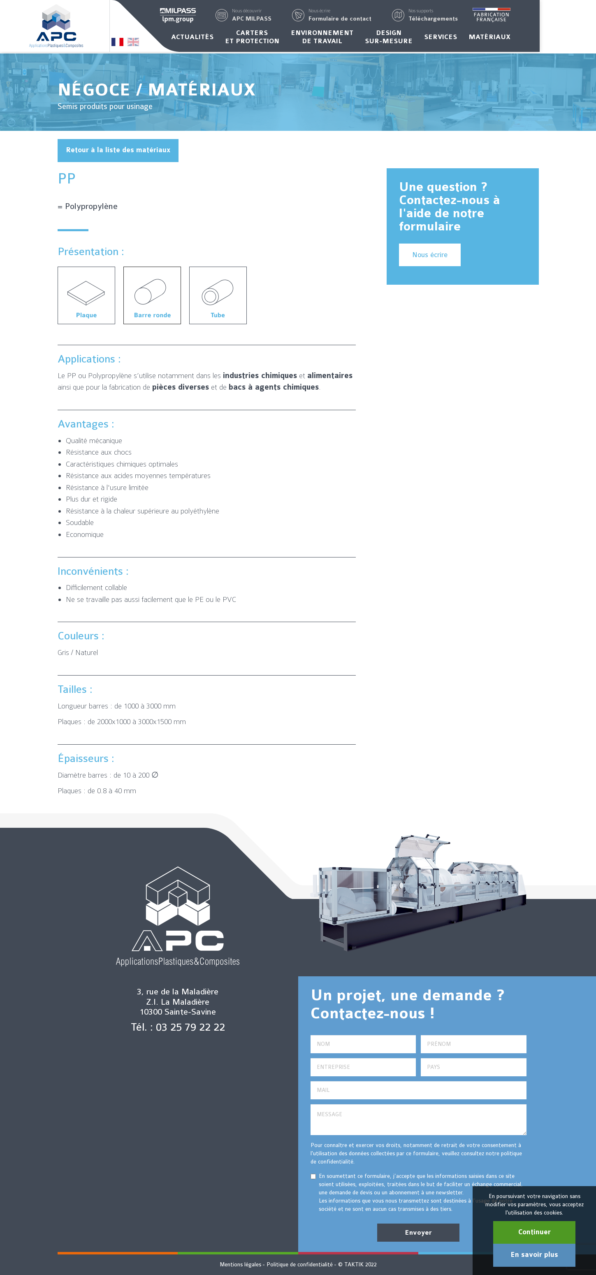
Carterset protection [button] (280, 38)
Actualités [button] (220, 38)
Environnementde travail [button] (350, 38)
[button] (280, 15)
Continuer (534, 1232)
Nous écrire (430, 255)
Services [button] (468, 38)
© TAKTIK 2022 (357, 1264)
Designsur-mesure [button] (417, 38)
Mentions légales (240, 1264)
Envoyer (418, 1232)
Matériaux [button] (518, 38)
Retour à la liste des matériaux (118, 150)
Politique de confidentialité (300, 1264)
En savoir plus (534, 1255)
